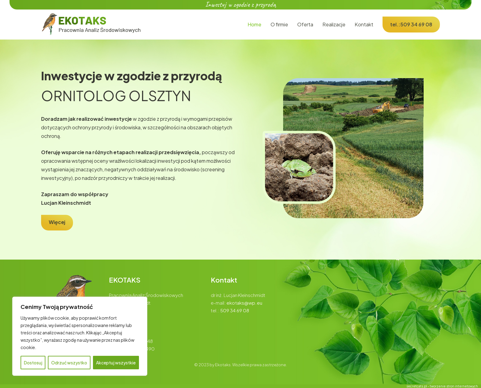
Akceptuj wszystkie (116, 362)
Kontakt (364, 24)
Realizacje (333, 24)
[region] (79, 336)
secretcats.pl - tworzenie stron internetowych (442, 386)
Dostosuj (33, 362)
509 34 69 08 (234, 310)
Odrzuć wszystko (69, 362)
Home (254, 24)
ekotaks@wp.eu (244, 303)
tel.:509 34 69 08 (411, 24)
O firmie (279, 24)
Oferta (305, 24)
